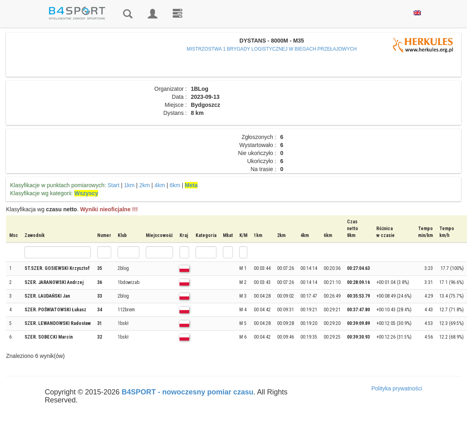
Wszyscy (86, 193)
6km (174, 185)
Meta (191, 185)
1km (129, 185)
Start (114, 185)
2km (144, 185)
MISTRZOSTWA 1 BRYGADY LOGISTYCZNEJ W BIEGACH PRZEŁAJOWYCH (272, 49)
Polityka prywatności (396, 388)
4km (160, 185)
